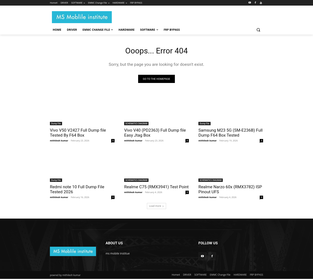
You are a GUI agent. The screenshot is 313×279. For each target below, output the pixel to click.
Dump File (56, 123)
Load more (156, 206)
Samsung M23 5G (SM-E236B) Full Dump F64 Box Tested (230, 133)
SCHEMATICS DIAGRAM (136, 123)
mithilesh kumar (59, 140)
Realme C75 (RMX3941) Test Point (156, 187)
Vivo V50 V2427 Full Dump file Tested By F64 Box (78, 133)
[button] (258, 30)
